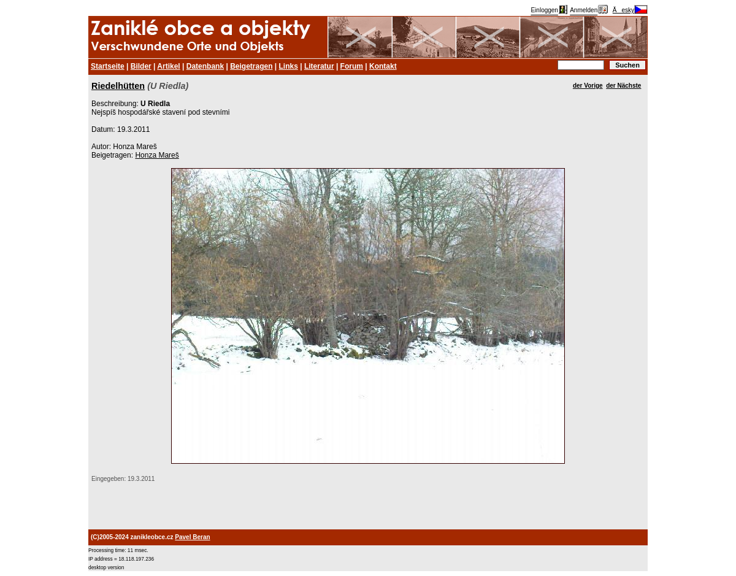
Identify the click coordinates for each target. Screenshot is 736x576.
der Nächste (623, 85)
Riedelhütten (118, 86)
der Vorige (588, 85)
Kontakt (383, 66)
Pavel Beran (192, 537)
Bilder (141, 66)
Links (288, 66)
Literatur (319, 66)
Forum (351, 66)
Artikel (168, 66)
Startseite (108, 66)
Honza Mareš (156, 155)
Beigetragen (251, 66)
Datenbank (205, 66)
